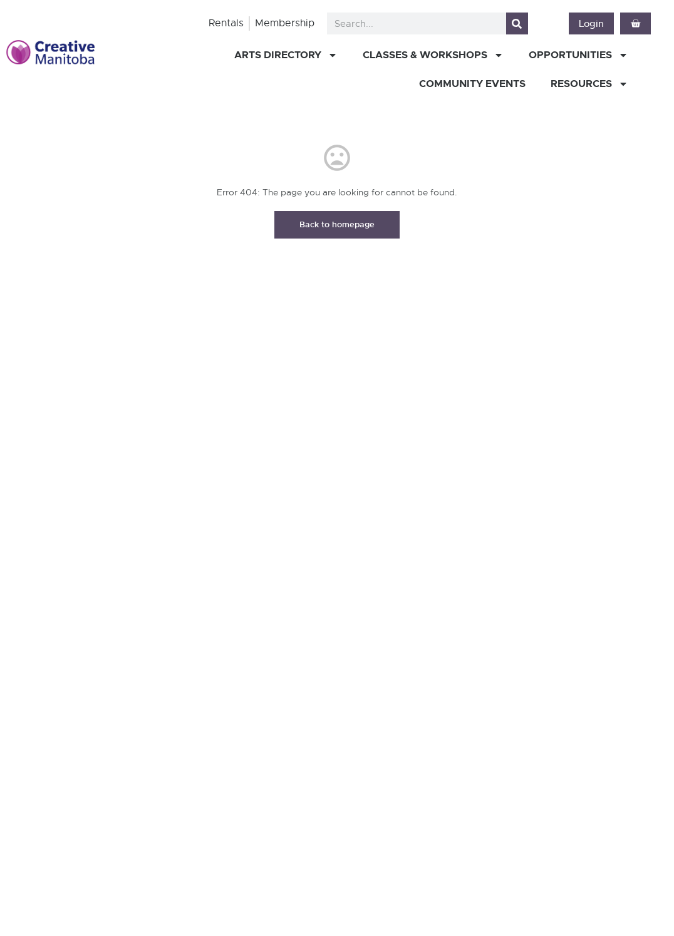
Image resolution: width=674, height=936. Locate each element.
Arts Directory (286, 55)
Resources (589, 84)
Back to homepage (337, 224)
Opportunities (578, 55)
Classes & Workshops (433, 55)
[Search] (517, 23)
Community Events (472, 83)
